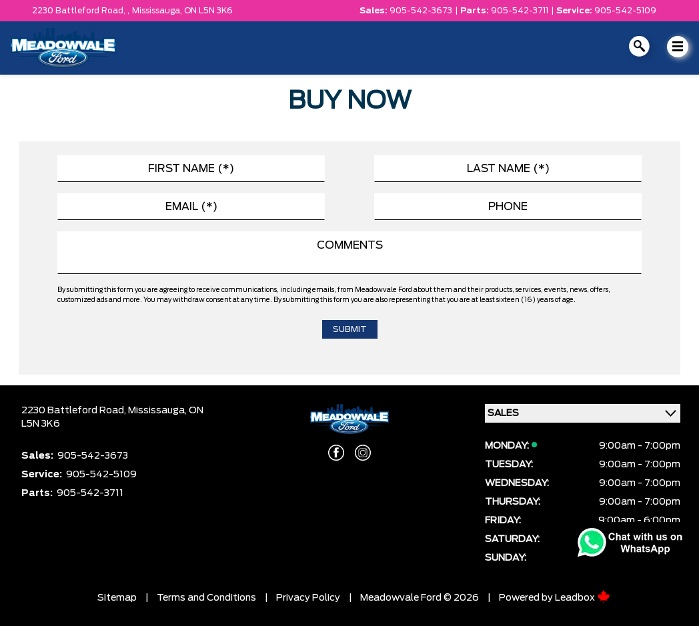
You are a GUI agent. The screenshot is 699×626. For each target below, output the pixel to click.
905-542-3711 (519, 11)
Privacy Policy (308, 598)
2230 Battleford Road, (74, 410)
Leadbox (582, 598)
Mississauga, (158, 11)
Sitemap (117, 598)
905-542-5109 (625, 11)
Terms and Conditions (206, 598)
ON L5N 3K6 (208, 11)
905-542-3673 (421, 11)
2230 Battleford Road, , (80, 11)
